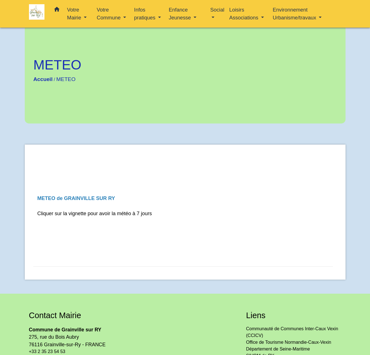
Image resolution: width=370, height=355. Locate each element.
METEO (65, 79)
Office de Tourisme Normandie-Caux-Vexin (288, 342)
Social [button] (217, 10)
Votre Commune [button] (109, 14)
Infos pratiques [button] (145, 14)
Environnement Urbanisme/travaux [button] (295, 14)
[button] (57, 10)
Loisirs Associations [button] (244, 14)
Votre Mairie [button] (74, 14)
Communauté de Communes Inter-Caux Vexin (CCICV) (292, 332)
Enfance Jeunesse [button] (180, 14)
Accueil (43, 79)
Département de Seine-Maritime (278, 349)
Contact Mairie (55, 315)
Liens (256, 315)
